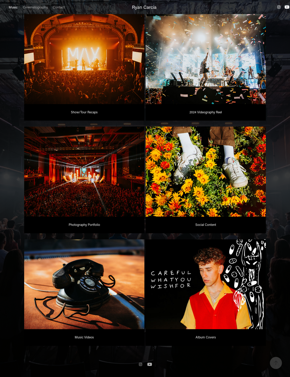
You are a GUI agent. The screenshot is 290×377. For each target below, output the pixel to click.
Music (13, 7)
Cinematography (35, 7)
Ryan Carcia (144, 7)
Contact (59, 7)
